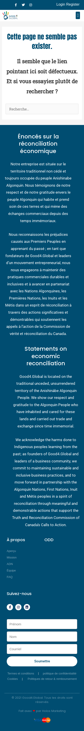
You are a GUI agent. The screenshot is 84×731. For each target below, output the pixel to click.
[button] (78, 15)
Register (73, 4)
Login (60, 4)
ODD (49, 540)
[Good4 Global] (11, 15)
